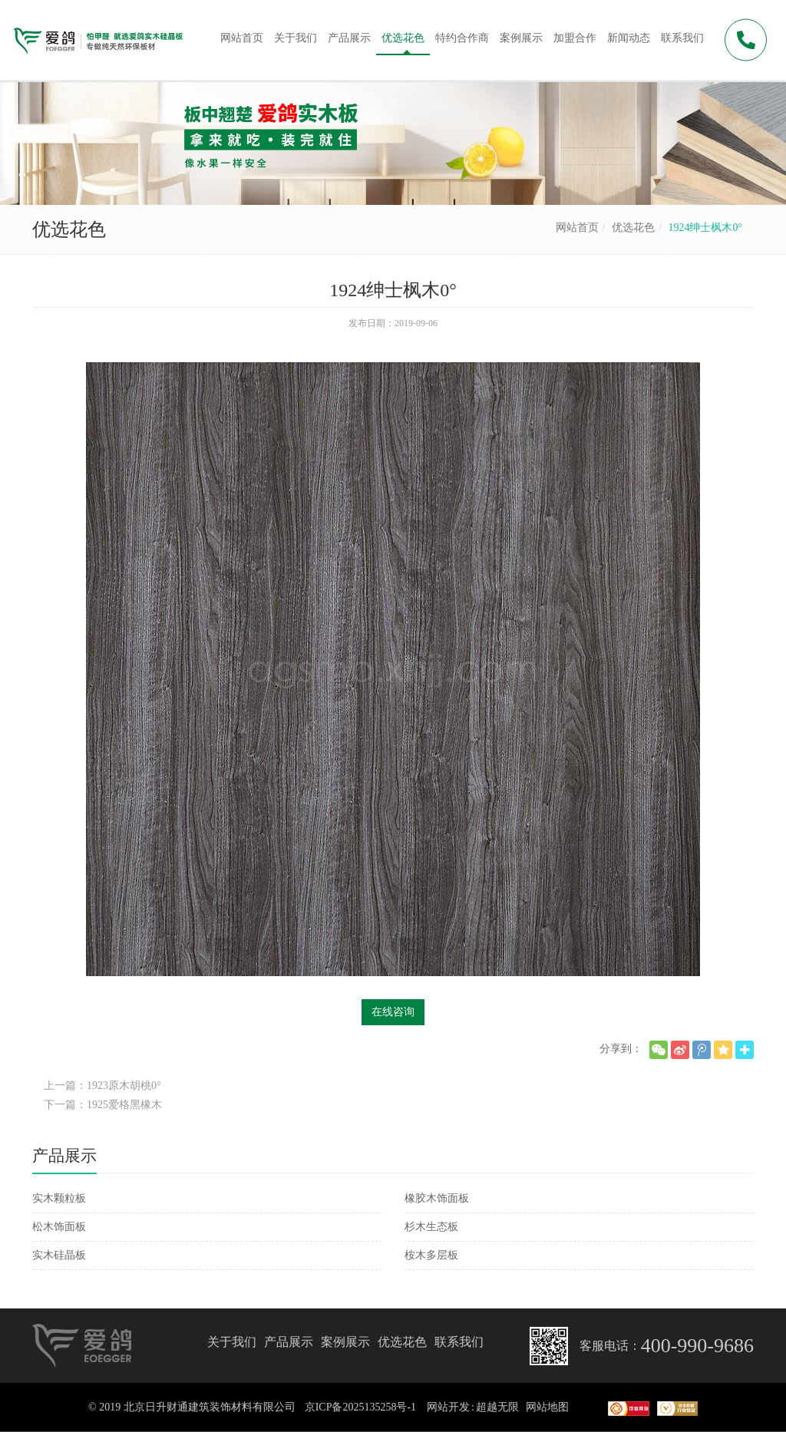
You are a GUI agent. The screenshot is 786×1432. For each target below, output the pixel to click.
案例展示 (345, 1341)
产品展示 (288, 1341)
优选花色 (633, 227)
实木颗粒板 (59, 1198)
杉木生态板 (431, 1226)
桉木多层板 (431, 1255)
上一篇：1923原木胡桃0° (102, 1085)
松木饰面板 (59, 1226)
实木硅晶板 (59, 1255)
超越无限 (497, 1407)
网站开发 (448, 1407)
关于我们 (231, 1341)
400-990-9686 (697, 1346)
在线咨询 (393, 1012)
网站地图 (547, 1407)
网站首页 (577, 227)
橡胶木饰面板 (437, 1198)
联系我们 (459, 1341)
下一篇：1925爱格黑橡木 (103, 1104)
